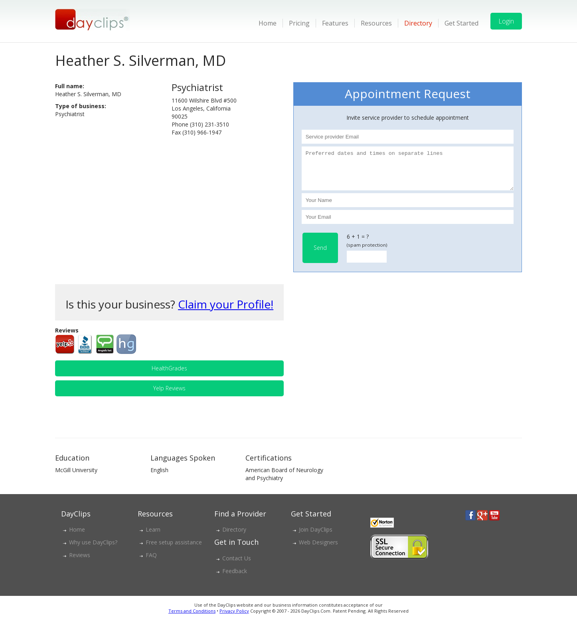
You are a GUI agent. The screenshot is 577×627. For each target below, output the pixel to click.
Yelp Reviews (169, 395)
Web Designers (318, 549)
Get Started (461, 23)
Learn (153, 536)
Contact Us (236, 565)
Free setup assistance (174, 549)
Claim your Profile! (225, 311)
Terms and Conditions (191, 618)
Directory (418, 23)
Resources (376, 23)
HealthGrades (169, 375)
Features (335, 23)
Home (268, 23)
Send (320, 255)
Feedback (234, 578)
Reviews (79, 562)
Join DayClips (315, 536)
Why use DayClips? (93, 549)
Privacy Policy (234, 618)
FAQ (151, 562)
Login (506, 21)
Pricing (299, 23)
